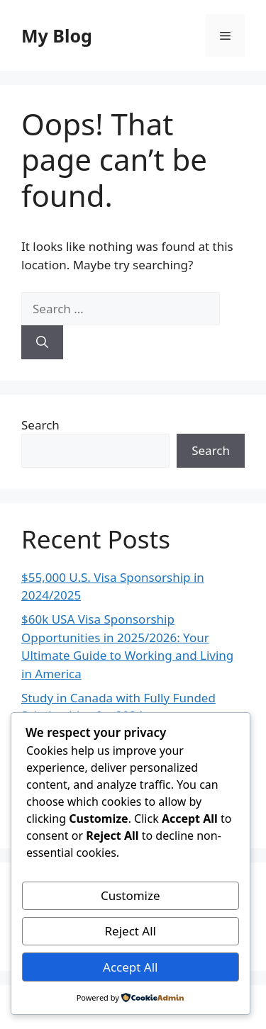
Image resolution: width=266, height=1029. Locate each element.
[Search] (42, 342)
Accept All (130, 967)
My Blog (56, 35)
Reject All (131, 931)
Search (40, 425)
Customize (130, 895)
